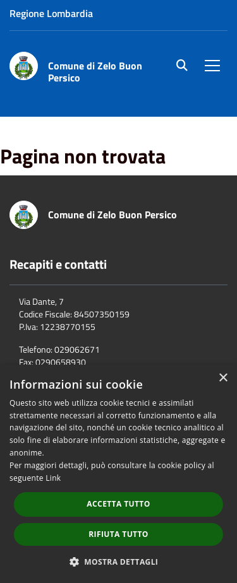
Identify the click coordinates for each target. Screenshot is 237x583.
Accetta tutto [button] (118, 503)
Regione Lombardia (51, 13)
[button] (119, 561)
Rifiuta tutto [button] (118, 534)
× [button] (223, 378)
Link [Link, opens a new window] (53, 478)
